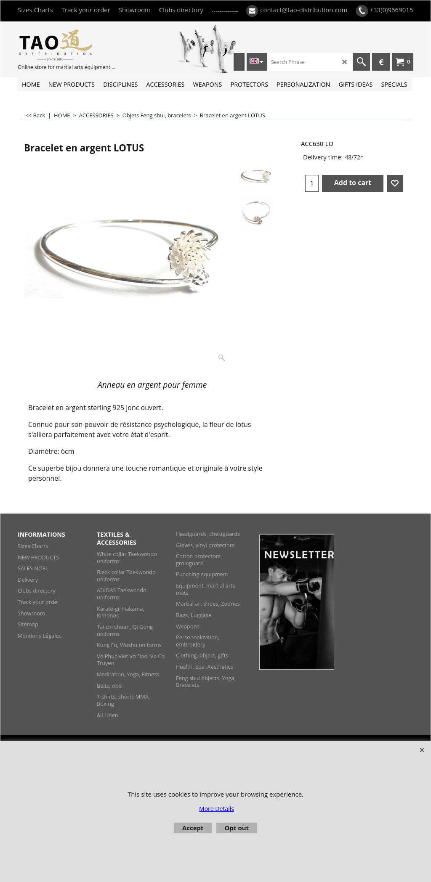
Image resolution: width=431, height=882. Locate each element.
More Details (216, 809)
